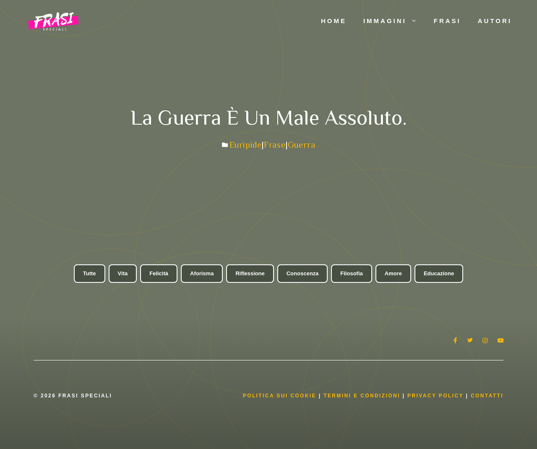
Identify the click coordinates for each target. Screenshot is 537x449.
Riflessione (249, 273)
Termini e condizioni (361, 396)
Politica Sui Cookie (279, 396)
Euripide (245, 144)
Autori (495, 20)
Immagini (394, 21)
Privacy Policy (436, 396)
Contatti (487, 396)
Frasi (447, 20)
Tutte (89, 273)
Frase (275, 144)
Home (334, 20)
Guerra (301, 144)
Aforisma (202, 273)
